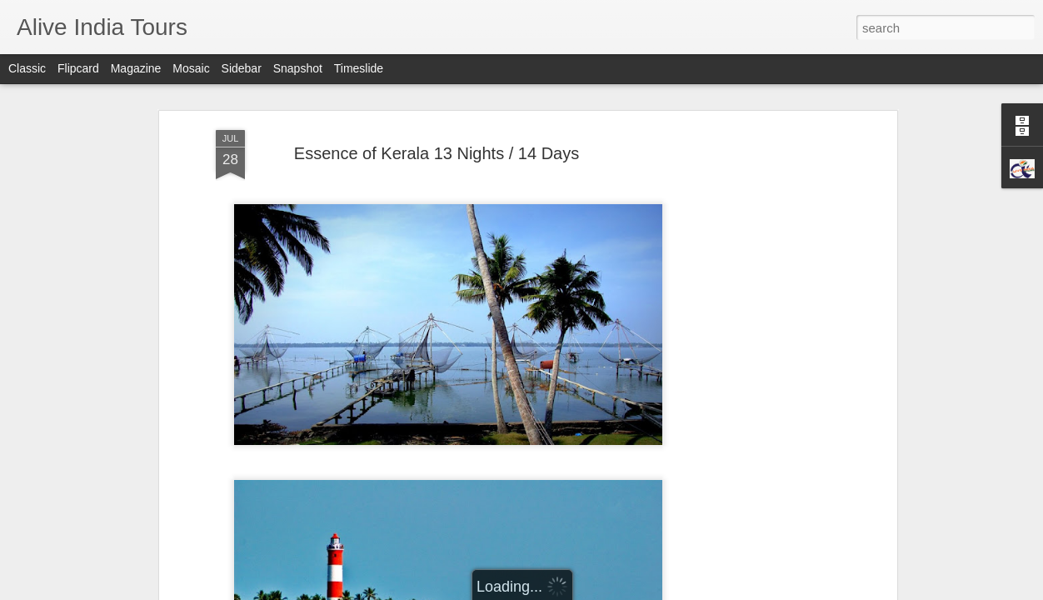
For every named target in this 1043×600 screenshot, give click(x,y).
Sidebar (242, 68)
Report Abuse (574, 591)
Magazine (136, 68)
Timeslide (358, 68)
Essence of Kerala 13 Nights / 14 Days (436, 125)
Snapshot (297, 68)
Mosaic (190, 68)
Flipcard (78, 68)
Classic (27, 68)
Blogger (526, 591)
